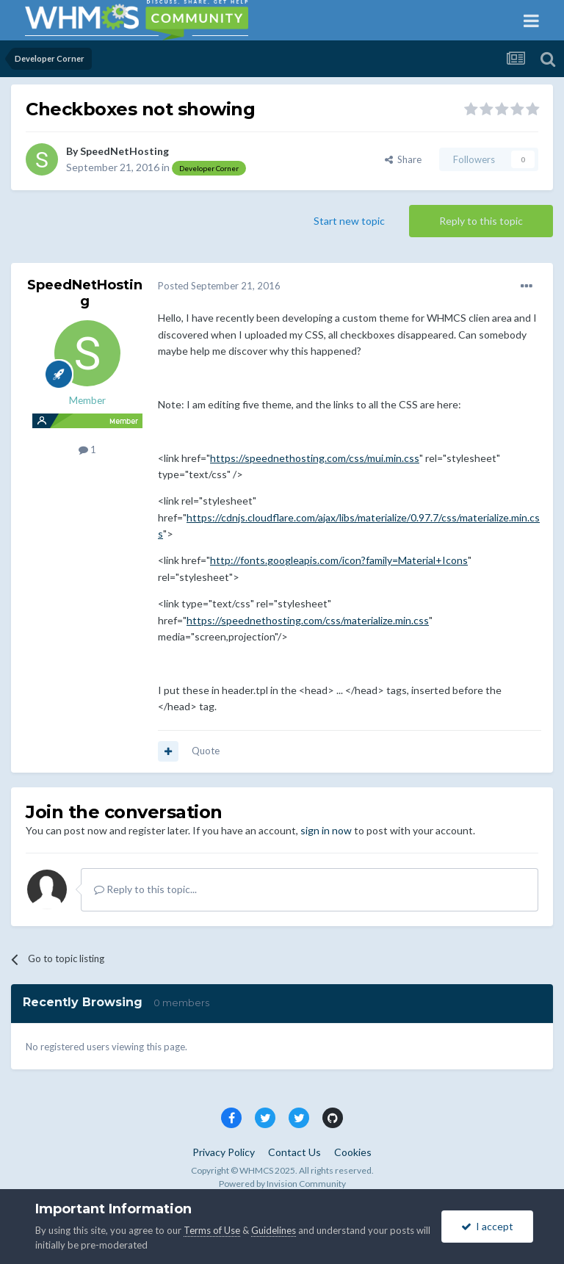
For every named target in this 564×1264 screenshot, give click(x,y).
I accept (487, 1226)
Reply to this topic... (145, 889)
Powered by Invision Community (282, 1183)
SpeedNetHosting (124, 151)
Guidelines (273, 1230)
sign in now (326, 830)
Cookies (353, 1152)
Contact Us (294, 1152)
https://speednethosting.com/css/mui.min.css (314, 458)
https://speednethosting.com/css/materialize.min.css (308, 620)
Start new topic (349, 220)
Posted (219, 286)
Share (403, 159)
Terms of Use (212, 1230)
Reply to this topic (481, 220)
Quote (206, 750)
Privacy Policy (223, 1152)
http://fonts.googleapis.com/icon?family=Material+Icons (339, 560)
